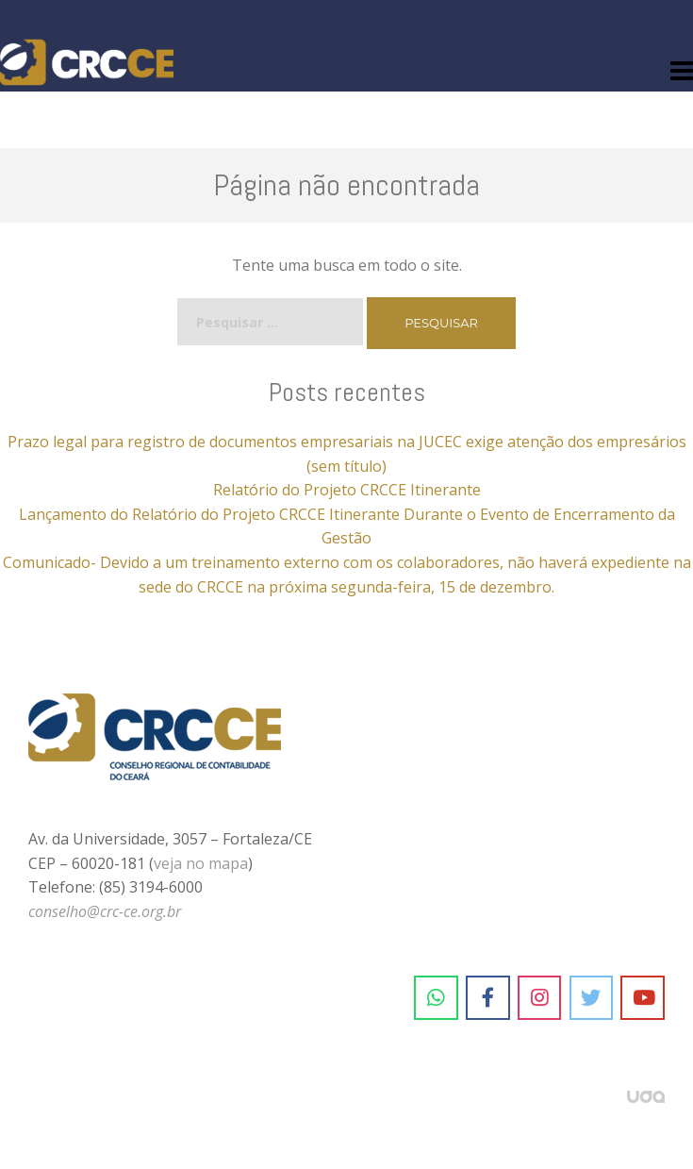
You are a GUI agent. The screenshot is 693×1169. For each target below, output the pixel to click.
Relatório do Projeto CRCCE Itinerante (347, 489)
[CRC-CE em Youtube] (642, 998)
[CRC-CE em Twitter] (591, 998)
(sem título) (346, 466)
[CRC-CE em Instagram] (540, 998)
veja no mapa (201, 863)
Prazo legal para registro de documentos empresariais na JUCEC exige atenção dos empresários (347, 441)
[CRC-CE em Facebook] (488, 998)
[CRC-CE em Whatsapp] (436, 998)
